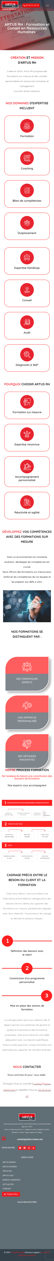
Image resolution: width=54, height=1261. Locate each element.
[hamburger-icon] (47, 5)
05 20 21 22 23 (31, 5)
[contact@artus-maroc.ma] (4, 1138)
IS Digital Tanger (17, 1252)
